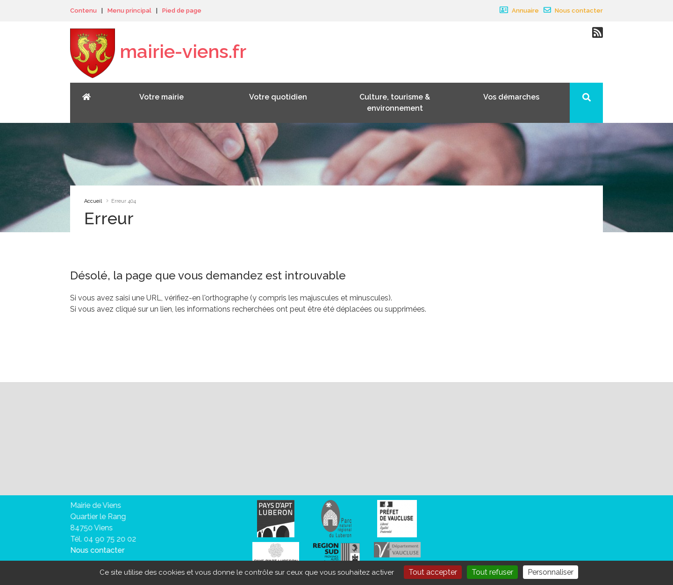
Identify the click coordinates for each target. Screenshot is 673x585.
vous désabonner (126, 471)
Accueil (93, 201)
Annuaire (519, 10)
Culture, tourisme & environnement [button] (394, 103)
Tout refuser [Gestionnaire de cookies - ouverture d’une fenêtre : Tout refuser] (492, 572)
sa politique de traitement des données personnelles (370, 460)
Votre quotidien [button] (278, 97)
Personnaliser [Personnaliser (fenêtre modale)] (550, 572)
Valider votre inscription (519, 439)
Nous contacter (573, 10)
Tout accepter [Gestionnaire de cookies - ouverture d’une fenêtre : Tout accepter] (432, 572)
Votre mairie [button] (161, 97)
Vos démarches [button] (511, 97)
